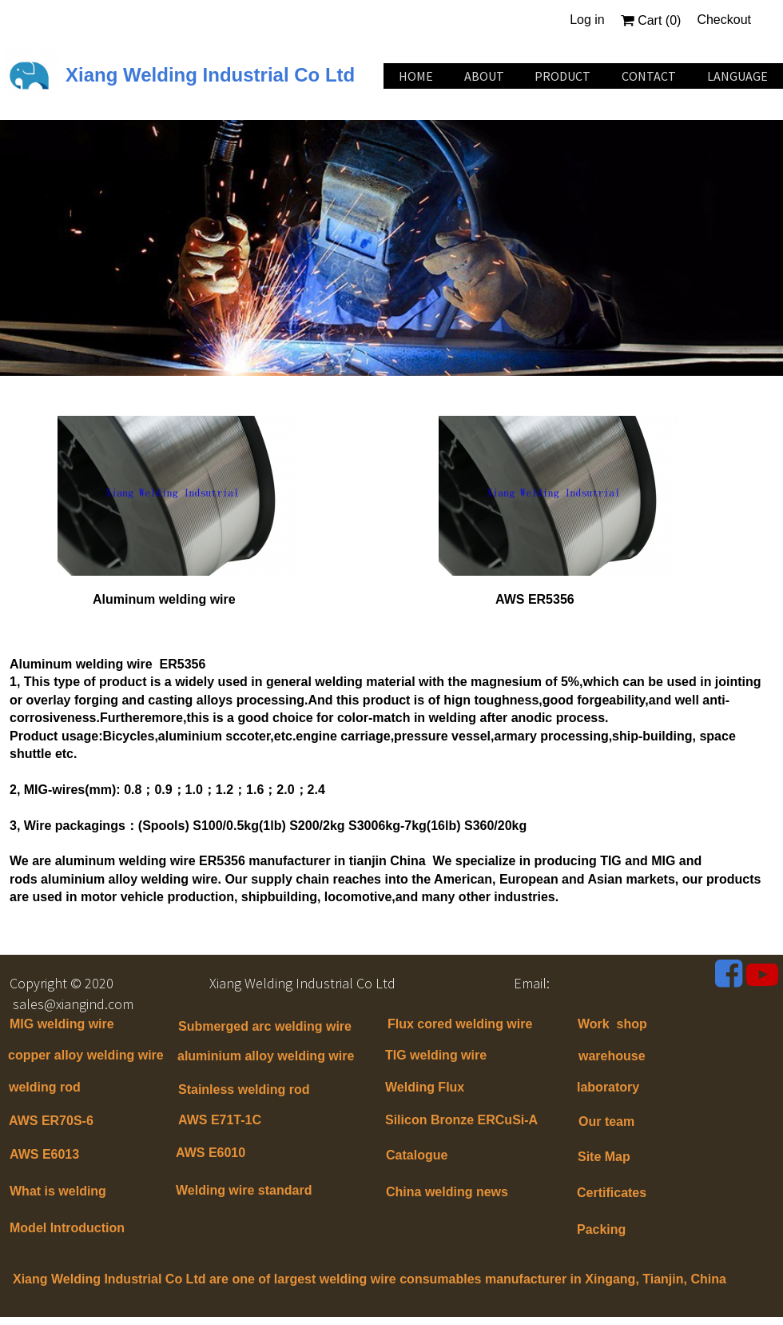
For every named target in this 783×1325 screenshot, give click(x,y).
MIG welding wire (62, 1024)
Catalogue (416, 1155)
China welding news (447, 1192)
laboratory (608, 1087)
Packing (601, 1229)
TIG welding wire (436, 1055)
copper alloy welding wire (86, 1055)
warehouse (612, 1056)
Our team (606, 1121)
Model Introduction (67, 1228)
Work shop (612, 1024)
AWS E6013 (44, 1154)
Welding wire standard (246, 1190)
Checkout (724, 19)
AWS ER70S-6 (51, 1120)
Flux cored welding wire (460, 1024)
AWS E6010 (210, 1152)
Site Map (604, 1156)
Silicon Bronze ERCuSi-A (461, 1120)
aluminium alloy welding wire (265, 1056)
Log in (587, 19)
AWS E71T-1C (219, 1120)
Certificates (611, 1192)
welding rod (45, 1087)
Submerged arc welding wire (265, 1026)
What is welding (58, 1191)
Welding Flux (424, 1087)
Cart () (651, 20)
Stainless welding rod (243, 1089)
